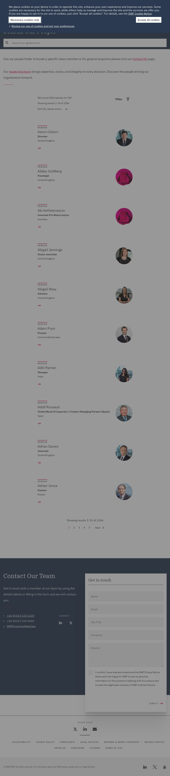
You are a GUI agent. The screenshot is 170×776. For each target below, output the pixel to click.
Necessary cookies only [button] (25, 20)
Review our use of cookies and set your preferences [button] (43, 26)
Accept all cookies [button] (149, 20)
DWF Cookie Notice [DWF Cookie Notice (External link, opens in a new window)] (140, 13)
